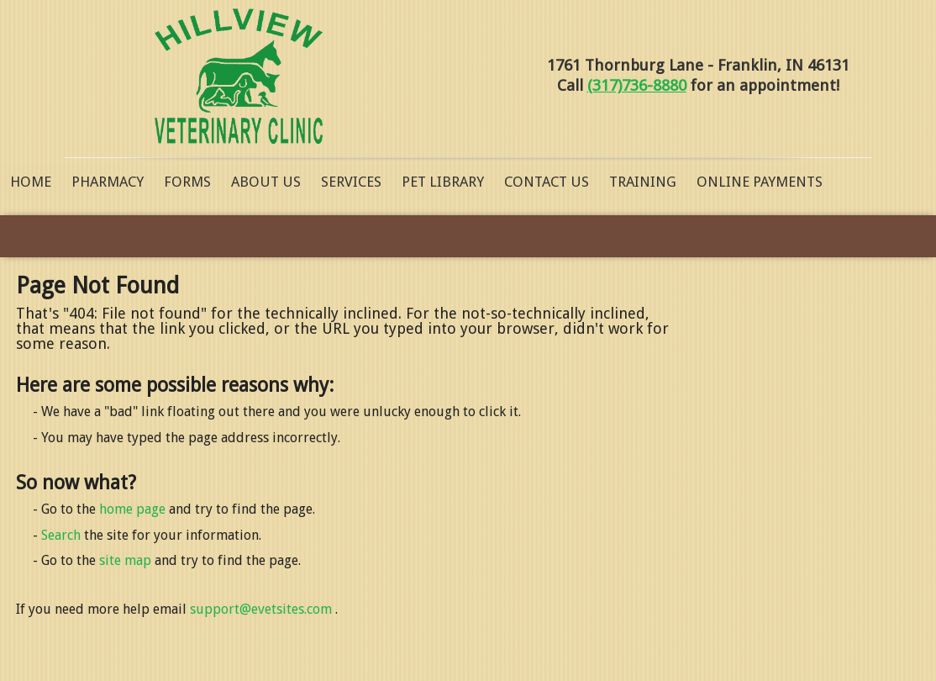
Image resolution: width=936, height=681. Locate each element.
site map (125, 560)
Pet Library (443, 181)
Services (351, 181)
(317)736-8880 (636, 85)
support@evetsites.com (261, 609)
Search (61, 535)
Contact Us (546, 181)
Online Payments (760, 181)
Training (642, 181)
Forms (187, 181)
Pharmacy (107, 181)
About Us (266, 181)
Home (30, 181)
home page (132, 509)
